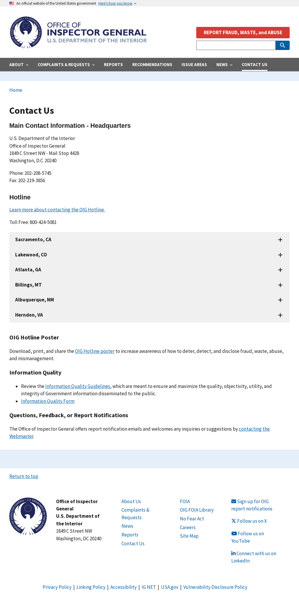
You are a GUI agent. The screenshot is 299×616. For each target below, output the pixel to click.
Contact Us (133, 543)
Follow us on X (249, 521)
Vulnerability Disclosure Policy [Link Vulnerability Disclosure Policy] (215, 587)
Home (15, 90)
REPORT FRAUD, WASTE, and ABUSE (243, 32)
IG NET (149, 587)
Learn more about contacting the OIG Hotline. (57, 209)
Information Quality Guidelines (77, 386)
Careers (188, 527)
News (127, 526)
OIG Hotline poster (94, 351)
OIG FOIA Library (197, 510)
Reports (129, 535)
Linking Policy (91, 587)
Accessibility (123, 587)
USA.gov (169, 587)
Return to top (23, 476)
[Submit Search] (283, 45)
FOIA (185, 501)
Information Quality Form (47, 401)
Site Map (189, 536)
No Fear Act (192, 518)
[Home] (78, 45)
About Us (131, 501)
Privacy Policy (57, 587)
